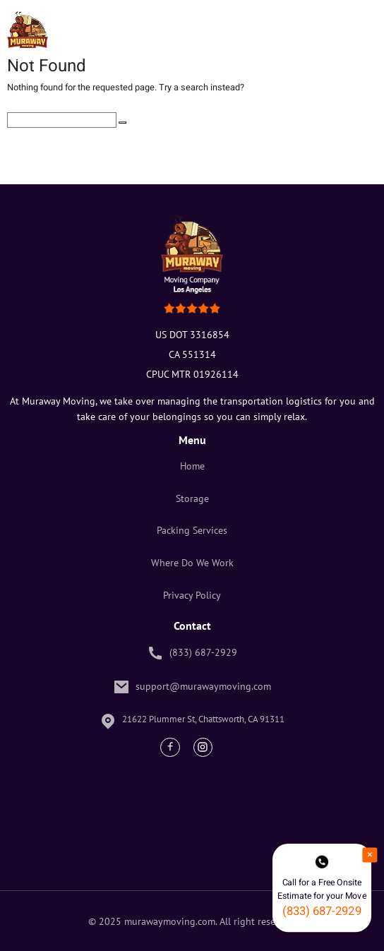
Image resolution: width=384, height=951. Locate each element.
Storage (192, 498)
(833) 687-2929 (192, 653)
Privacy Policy (192, 595)
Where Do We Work (192, 562)
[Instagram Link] (202, 747)
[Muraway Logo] (27, 36)
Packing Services (192, 530)
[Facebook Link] (169, 747)
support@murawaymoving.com (192, 686)
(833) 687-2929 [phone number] (321, 911)
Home (192, 465)
